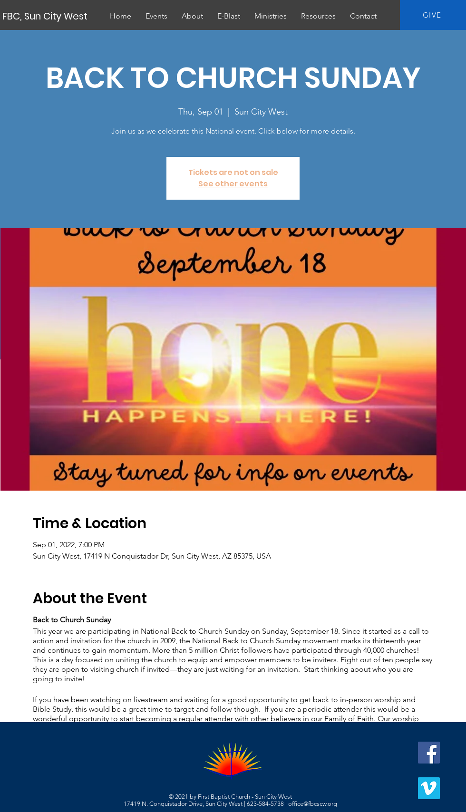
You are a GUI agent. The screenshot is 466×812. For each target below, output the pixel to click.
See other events (233, 183)
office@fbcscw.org (312, 803)
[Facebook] (429, 753)
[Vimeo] (429, 788)
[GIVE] (433, 15)
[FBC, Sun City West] (45, 16)
